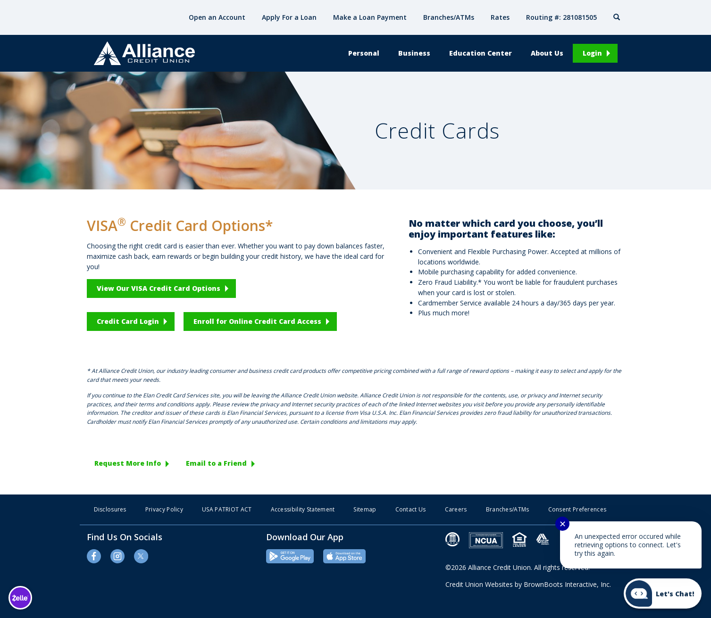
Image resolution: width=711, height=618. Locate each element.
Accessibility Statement (303, 509)
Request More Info (127, 463)
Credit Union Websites (479, 584)
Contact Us (410, 509)
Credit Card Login (128, 321)
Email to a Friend (216, 463)
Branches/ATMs (448, 17)
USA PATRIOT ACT (227, 509)
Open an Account (217, 17)
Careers (456, 509)
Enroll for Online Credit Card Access (257, 321)
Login (592, 53)
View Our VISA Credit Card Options (158, 288)
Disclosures (110, 509)
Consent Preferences (577, 509)
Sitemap (364, 509)
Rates (500, 17)
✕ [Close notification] (562, 523)
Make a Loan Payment (370, 17)
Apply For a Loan (289, 17)
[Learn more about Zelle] (20, 597)
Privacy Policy (164, 509)
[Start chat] (663, 593)
